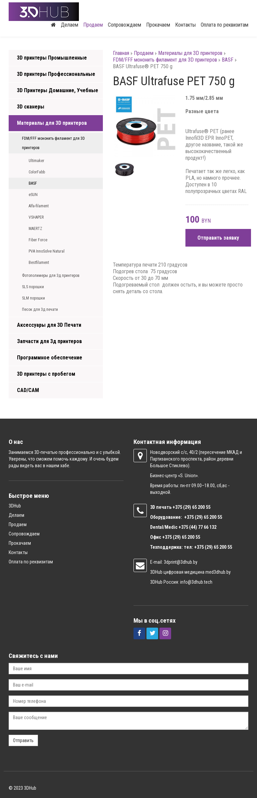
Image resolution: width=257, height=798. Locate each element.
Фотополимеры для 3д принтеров (51, 275)
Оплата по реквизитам (224, 25)
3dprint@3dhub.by (180, 562)
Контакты (185, 25)
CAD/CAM (28, 390)
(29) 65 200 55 (196, 507)
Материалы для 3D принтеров (52, 123)
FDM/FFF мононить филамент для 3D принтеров (53, 143)
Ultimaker (36, 160)
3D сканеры (30, 106)
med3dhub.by (218, 572)
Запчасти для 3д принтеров (49, 341)
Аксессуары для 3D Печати (49, 325)
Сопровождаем (124, 25)
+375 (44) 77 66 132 (197, 527)
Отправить (23, 740)
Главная (121, 53)
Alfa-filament (39, 206)
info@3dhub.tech (196, 582)
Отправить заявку (218, 238)
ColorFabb (37, 172)
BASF (33, 183)
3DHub (15, 505)
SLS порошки (33, 287)
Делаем (69, 25)
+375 (177, 507)
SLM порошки (33, 298)
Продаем (93, 25)
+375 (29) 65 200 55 (181, 537)
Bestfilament (39, 262)
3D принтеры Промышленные (52, 58)
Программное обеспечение (49, 357)
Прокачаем (158, 25)
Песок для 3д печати (40, 309)
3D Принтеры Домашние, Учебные (57, 90)
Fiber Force (38, 240)
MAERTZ (35, 228)
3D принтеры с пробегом (46, 374)
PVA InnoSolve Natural (47, 251)
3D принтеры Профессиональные (56, 74)
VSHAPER (36, 217)
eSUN (33, 194)
